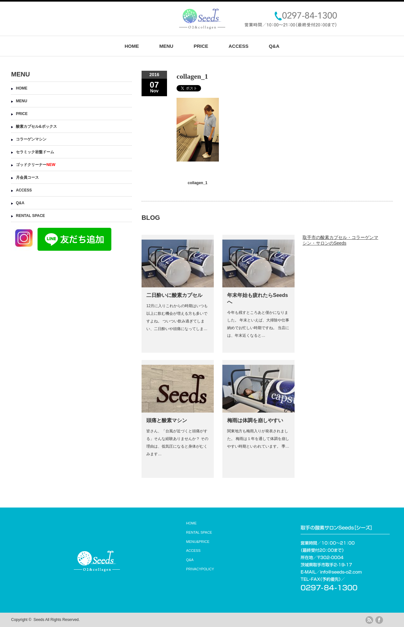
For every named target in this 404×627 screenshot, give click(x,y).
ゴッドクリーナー (35, 164)
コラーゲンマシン (31, 139)
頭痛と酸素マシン (166, 420)
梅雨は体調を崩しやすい (255, 420)
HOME (132, 46)
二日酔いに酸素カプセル (174, 295)
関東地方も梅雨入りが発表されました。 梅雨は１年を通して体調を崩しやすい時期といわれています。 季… (258, 439)
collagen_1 (197, 183)
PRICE (201, 46)
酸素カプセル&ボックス (36, 126)
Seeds (38, 619)
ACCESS (238, 46)
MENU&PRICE (197, 542)
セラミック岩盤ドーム (35, 152)
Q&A (274, 46)
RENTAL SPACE (30, 215)
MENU (166, 46)
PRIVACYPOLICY (200, 569)
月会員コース (27, 177)
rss (369, 620)
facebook (379, 620)
